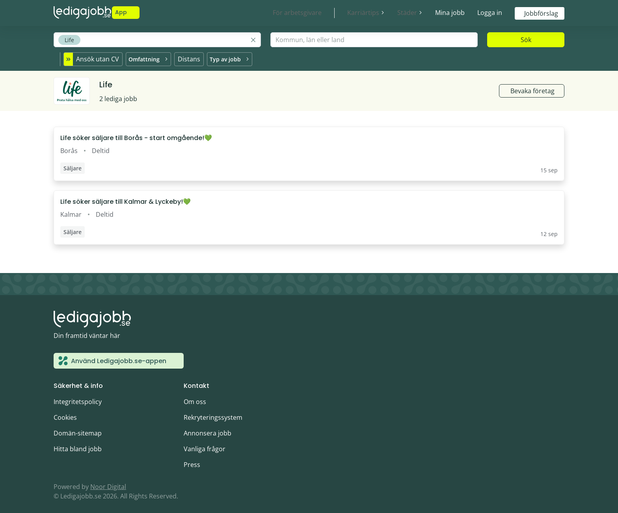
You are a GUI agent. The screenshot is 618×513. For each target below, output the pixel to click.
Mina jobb (450, 12)
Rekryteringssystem (213, 414)
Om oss (195, 398)
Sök (526, 39)
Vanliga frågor (204, 445)
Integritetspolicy (78, 398)
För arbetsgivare (297, 12)
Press (192, 461)
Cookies (65, 414)
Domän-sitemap (78, 429)
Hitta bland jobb (78, 445)
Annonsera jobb (207, 429)
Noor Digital (108, 483)
